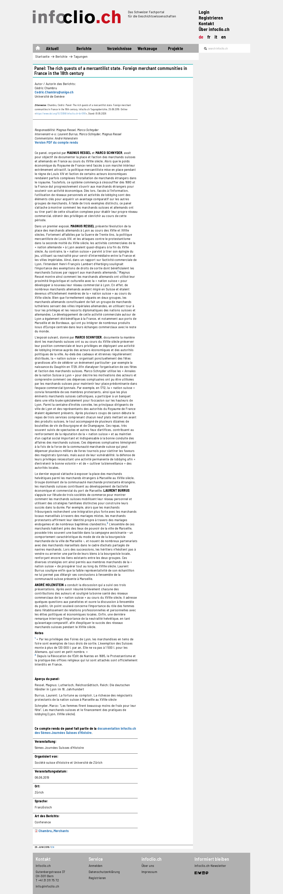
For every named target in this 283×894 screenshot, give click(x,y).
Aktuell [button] (52, 48)
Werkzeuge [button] (147, 48)
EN (52, 847)
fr (209, 37)
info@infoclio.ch (47, 886)
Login (204, 12)
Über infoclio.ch (214, 29)
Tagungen (81, 56)
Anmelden (96, 865)
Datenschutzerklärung (104, 872)
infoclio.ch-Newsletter (210, 865)
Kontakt (206, 23)
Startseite (39, 49)
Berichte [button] (84, 48)
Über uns (148, 865)
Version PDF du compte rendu (56, 142)
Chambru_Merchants (54, 831)
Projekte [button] (175, 48)
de (201, 37)
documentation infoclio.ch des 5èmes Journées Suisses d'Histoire (85, 730)
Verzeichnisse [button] (119, 48)
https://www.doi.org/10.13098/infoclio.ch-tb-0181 (61, 113)
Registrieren (211, 17)
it (216, 37)
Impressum (149, 872)
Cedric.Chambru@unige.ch (54, 92)
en (223, 37)
